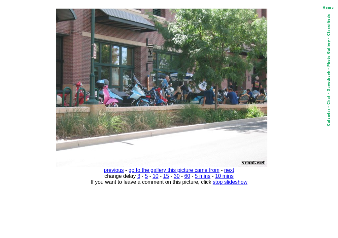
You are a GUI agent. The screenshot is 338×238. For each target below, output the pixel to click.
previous (114, 170)
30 (177, 176)
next (229, 170)
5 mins (202, 176)
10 (155, 176)
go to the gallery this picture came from (174, 170)
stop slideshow (230, 182)
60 (187, 176)
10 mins (224, 176)
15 (166, 176)
